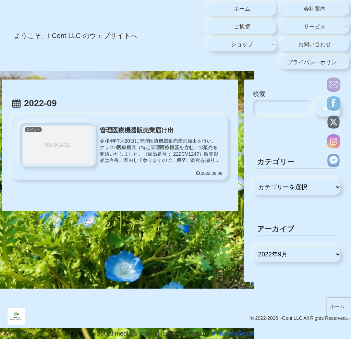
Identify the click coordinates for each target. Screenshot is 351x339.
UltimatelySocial (233, 333)
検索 (259, 93)
